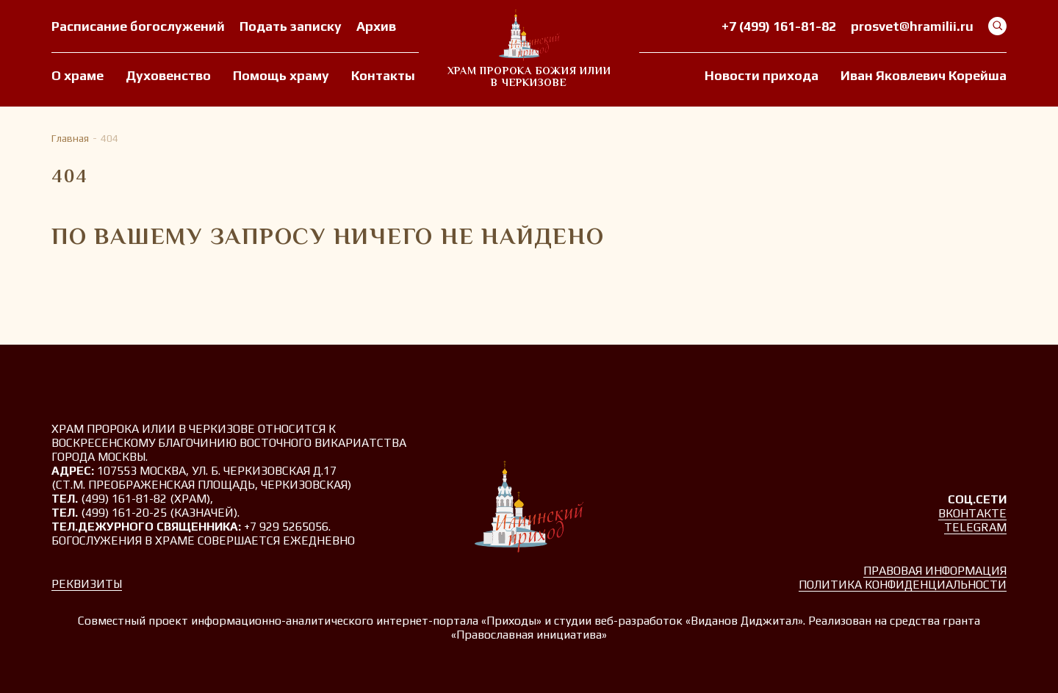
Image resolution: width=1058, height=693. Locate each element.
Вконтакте (972, 513)
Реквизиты (86, 584)
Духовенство (168, 75)
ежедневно (319, 540)
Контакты (383, 75)
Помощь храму (281, 75)
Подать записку (291, 26)
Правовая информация (935, 571)
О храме (77, 75)
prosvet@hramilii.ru (912, 26)
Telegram (975, 527)
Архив (376, 26)
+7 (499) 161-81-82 (778, 26)
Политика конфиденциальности (903, 585)
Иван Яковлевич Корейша (924, 75)
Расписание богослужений (138, 26)
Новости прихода (761, 75)
